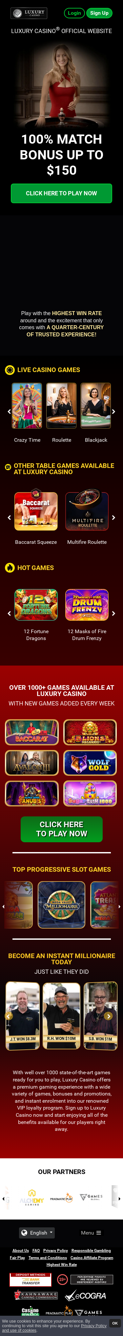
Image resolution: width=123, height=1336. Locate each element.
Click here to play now (61, 193)
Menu (91, 1233)
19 (61, 1279)
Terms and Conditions (48, 1258)
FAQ (36, 1250)
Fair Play (17, 1258)
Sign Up (99, 13)
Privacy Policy (55, 1250)
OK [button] (115, 1323)
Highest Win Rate (62, 1264)
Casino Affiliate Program (92, 1258)
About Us (20, 1250)
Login (74, 13)
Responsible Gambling (91, 1250)
